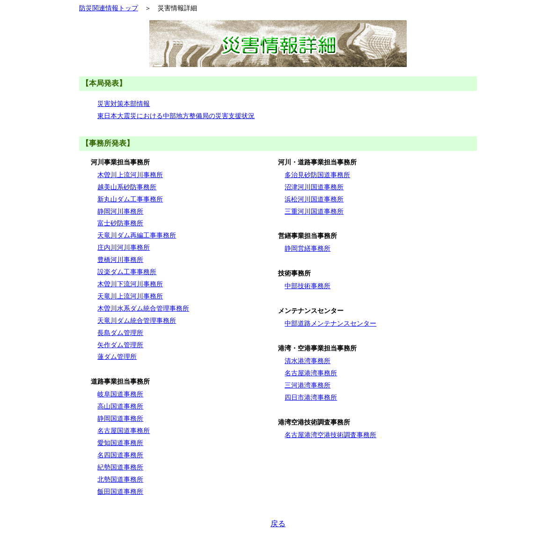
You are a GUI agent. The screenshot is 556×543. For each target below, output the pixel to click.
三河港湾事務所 (307, 385)
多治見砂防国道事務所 (317, 175)
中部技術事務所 (307, 286)
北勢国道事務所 (120, 479)
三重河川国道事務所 (314, 211)
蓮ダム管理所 (117, 356)
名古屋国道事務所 (123, 430)
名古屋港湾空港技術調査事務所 (330, 435)
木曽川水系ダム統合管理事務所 (143, 308)
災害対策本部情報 (123, 103)
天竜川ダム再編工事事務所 (136, 235)
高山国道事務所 (120, 406)
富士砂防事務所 (120, 223)
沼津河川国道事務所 (314, 187)
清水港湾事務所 (307, 360)
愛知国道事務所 (120, 442)
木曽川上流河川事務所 (130, 175)
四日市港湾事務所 (311, 397)
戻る (278, 524)
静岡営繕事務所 (307, 248)
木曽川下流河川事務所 (130, 284)
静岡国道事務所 (120, 418)
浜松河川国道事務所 (314, 199)
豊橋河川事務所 (120, 259)
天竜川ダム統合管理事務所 (136, 320)
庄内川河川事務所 (123, 247)
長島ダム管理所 (120, 332)
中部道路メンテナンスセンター (330, 323)
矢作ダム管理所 (120, 345)
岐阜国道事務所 (120, 394)
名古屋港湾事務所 (311, 373)
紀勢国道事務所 (120, 467)
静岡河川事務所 (120, 211)
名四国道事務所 (120, 455)
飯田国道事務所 (120, 491)
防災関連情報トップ (108, 8)
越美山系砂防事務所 (126, 187)
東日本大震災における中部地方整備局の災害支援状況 (176, 115)
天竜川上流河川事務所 (130, 296)
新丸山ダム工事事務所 (130, 199)
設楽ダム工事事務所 (126, 271)
